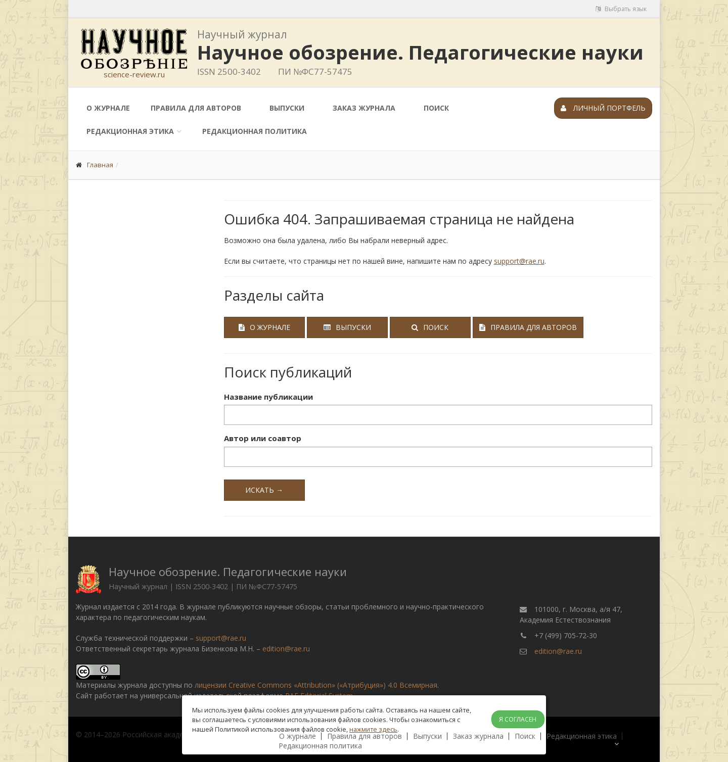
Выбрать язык (621, 9)
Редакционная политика (254, 131)
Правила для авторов (196, 108)
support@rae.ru (519, 261)
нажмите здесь (373, 729)
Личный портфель (603, 108)
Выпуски (286, 108)
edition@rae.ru (286, 648)
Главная (100, 164)
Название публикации (268, 397)
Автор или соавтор (262, 438)
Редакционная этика (130, 131)
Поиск (436, 108)
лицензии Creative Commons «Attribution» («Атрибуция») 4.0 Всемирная (316, 685)
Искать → (264, 490)
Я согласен (517, 719)
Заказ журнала (364, 108)
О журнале (108, 108)
